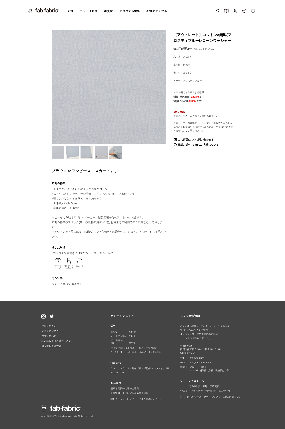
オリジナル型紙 (129, 11)
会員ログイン (48, 325)
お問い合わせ (48, 336)
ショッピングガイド (52, 330)
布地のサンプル (156, 11)
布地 (70, 11)
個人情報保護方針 (51, 346)
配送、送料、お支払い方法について (198, 144)
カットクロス (89, 11)
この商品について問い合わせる (196, 139)
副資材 (108, 11)
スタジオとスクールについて (205, 396)
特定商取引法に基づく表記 (56, 341)
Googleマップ (187, 352)
